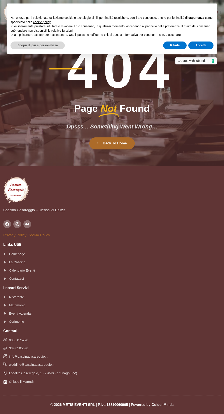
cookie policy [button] (42, 22)
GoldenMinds (162, 405)
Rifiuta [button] (175, 45)
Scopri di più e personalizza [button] (38, 45)
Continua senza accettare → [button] (193, 9)
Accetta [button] (200, 45)
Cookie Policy (39, 235)
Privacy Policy (14, 235)
